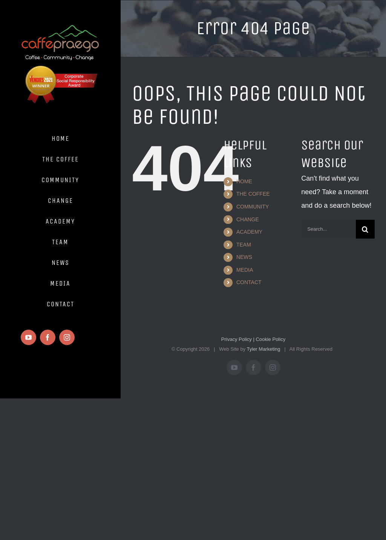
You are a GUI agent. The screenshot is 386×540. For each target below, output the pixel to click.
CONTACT (249, 282)
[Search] (365, 229)
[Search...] (328, 229)
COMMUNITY (252, 207)
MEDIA (244, 270)
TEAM (243, 245)
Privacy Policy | (237, 339)
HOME (244, 181)
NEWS (244, 257)
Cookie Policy (269, 339)
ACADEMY (249, 232)
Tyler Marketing (263, 349)
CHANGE (247, 219)
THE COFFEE (253, 194)
